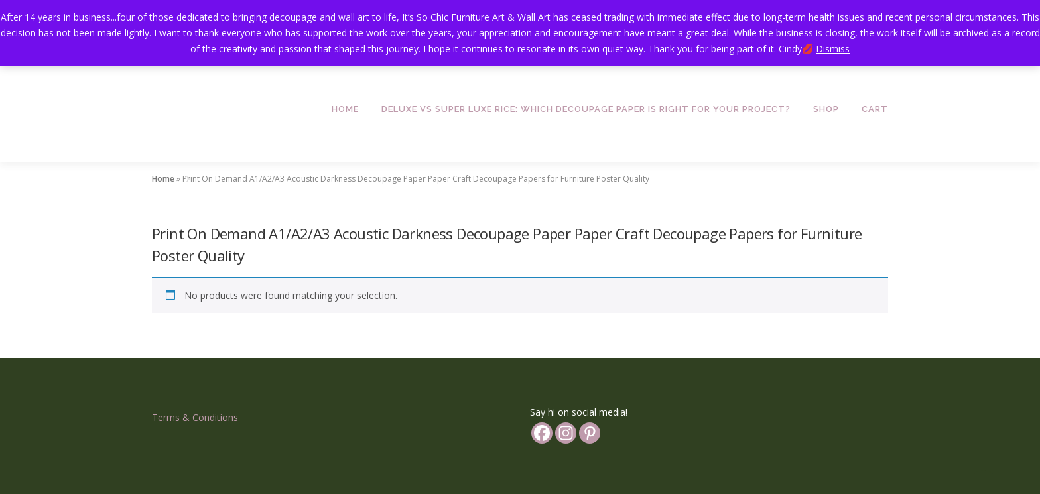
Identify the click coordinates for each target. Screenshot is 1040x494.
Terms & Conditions (195, 417)
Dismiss (833, 48)
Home (345, 109)
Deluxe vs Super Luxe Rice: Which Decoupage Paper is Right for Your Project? (586, 109)
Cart (875, 109)
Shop (826, 109)
